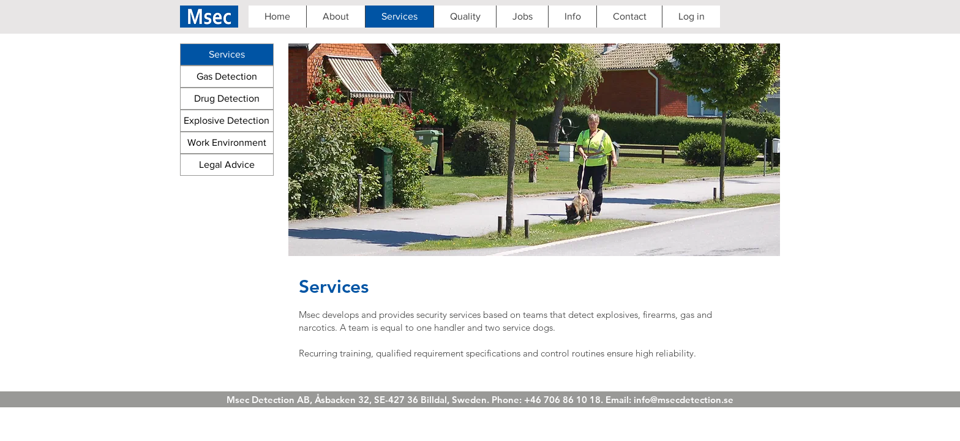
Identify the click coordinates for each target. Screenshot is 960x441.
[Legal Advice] (227, 165)
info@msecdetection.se (683, 399)
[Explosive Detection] (227, 121)
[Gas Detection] (227, 77)
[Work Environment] (227, 143)
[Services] (227, 54)
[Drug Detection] (227, 99)
